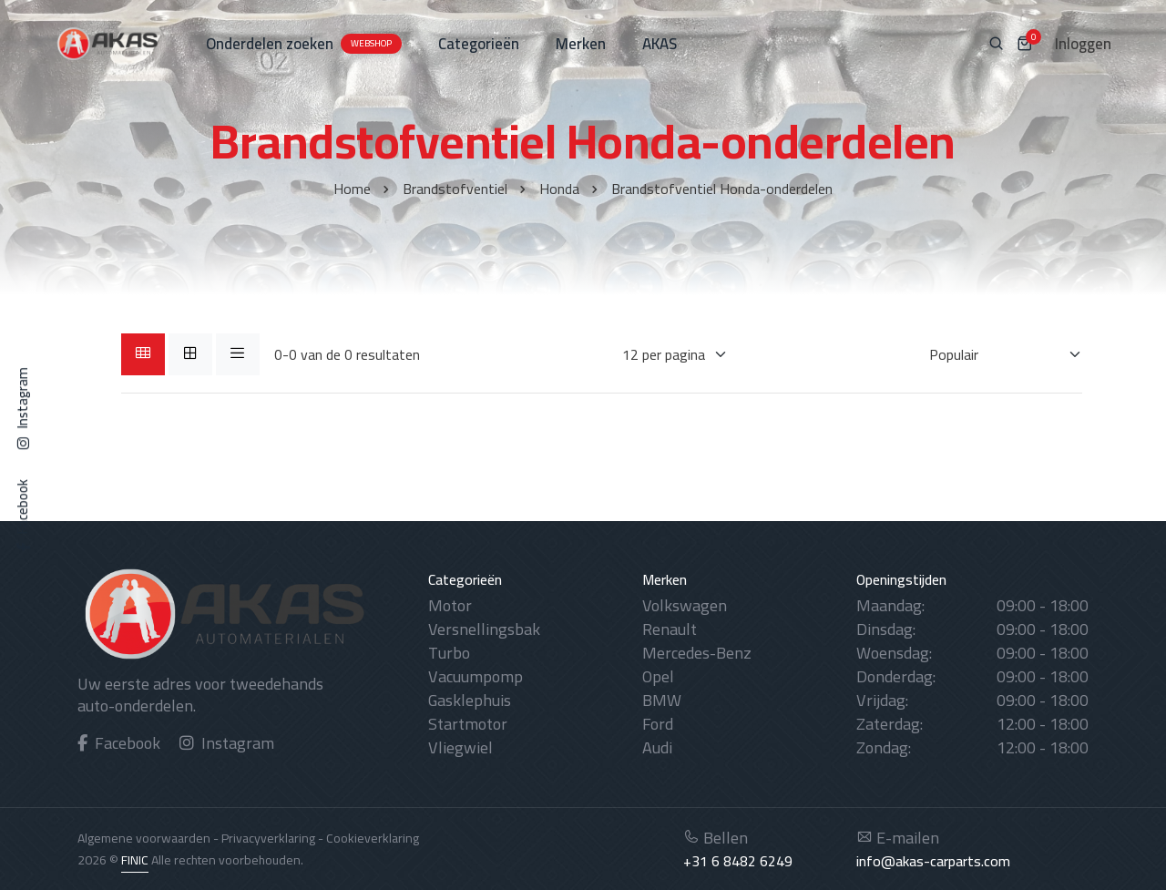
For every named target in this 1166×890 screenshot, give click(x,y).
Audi (657, 747)
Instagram (226, 743)
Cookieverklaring (372, 838)
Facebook (118, 743)
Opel (658, 676)
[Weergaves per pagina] (663, 354)
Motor (450, 605)
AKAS (659, 43)
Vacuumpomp (475, 676)
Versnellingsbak (484, 629)
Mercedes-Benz (697, 653)
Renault (669, 629)
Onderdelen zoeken (304, 43)
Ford (657, 724)
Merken (581, 43)
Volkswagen (684, 605)
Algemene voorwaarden (143, 838)
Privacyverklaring (268, 838)
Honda (559, 188)
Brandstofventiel (455, 188)
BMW (661, 700)
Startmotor (467, 724)
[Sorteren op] (994, 354)
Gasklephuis (469, 700)
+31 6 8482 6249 (738, 861)
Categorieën (478, 43)
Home (352, 188)
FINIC (134, 860)
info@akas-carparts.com (933, 861)
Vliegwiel (460, 747)
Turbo (449, 653)
